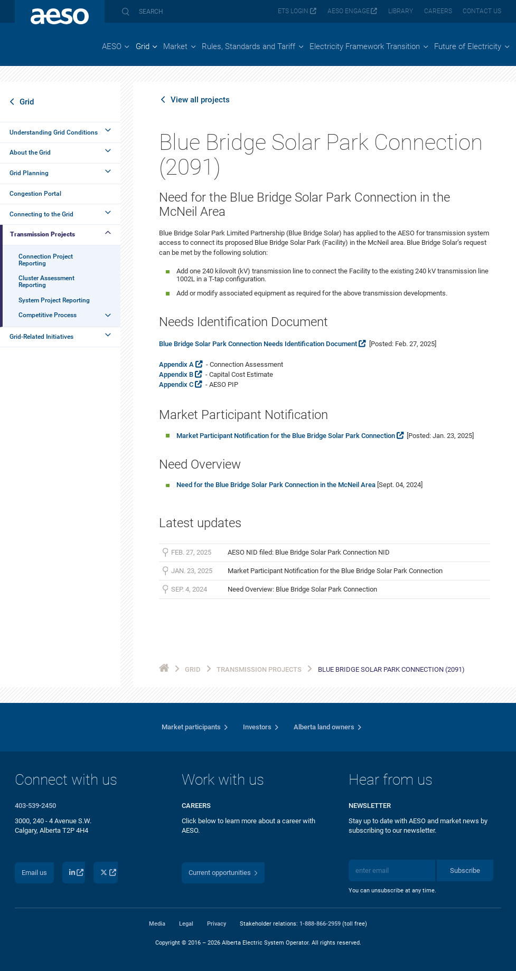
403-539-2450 (35, 806)
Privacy (216, 923)
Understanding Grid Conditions (54, 132)
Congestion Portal (35, 193)
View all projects (200, 100)
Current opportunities (220, 873)
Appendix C (176, 384)
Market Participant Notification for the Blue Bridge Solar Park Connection (285, 436)
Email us (34, 873)
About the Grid (30, 152)
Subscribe (465, 870)
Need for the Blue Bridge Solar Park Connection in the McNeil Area (276, 485)
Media (157, 923)
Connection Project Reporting (45, 260)
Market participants (191, 727)
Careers (438, 11)
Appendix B (176, 374)
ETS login (293, 11)
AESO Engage (348, 11)
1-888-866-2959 (320, 923)
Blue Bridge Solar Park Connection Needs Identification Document (258, 344)
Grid (27, 102)
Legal (186, 923)
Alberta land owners (324, 727)
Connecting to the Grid (41, 214)
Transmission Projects (42, 234)
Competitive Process (47, 315)
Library (400, 11)
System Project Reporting (54, 300)
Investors (257, 727)
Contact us (482, 11)
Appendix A (176, 364)
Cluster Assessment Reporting (46, 281)
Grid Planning (29, 173)
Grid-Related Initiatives (41, 336)
